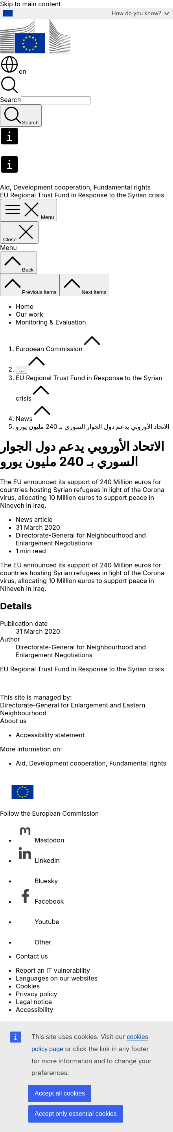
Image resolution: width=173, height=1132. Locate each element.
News (24, 419)
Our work (29, 314)
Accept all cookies (60, 1093)
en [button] (13, 71)
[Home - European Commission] (35, 51)
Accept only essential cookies (76, 1113)
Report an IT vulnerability (53, 970)
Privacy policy (36, 994)
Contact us (32, 956)
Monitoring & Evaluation (51, 322)
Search (10, 100)
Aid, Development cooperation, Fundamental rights (75, 187)
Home (24, 306)
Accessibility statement (50, 735)
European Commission (49, 349)
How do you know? (140, 13)
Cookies (28, 986)
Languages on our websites (57, 978)
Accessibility (34, 1010)
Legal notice (34, 1002)
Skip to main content (30, 4)
